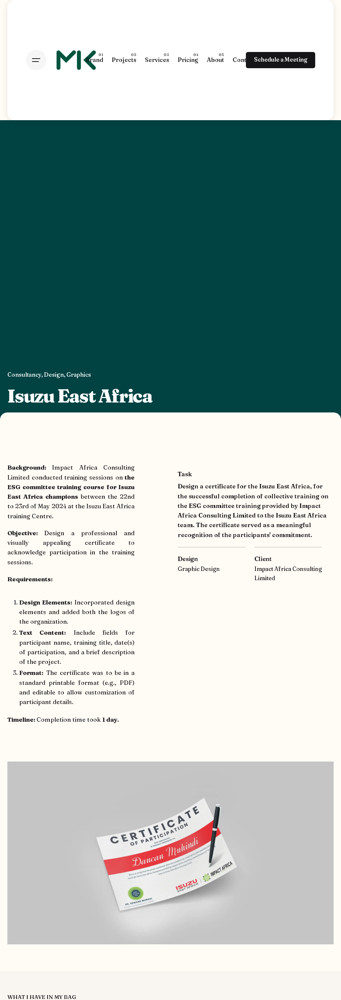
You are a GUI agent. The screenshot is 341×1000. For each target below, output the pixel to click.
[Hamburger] (36, 60)
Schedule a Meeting (280, 59)
